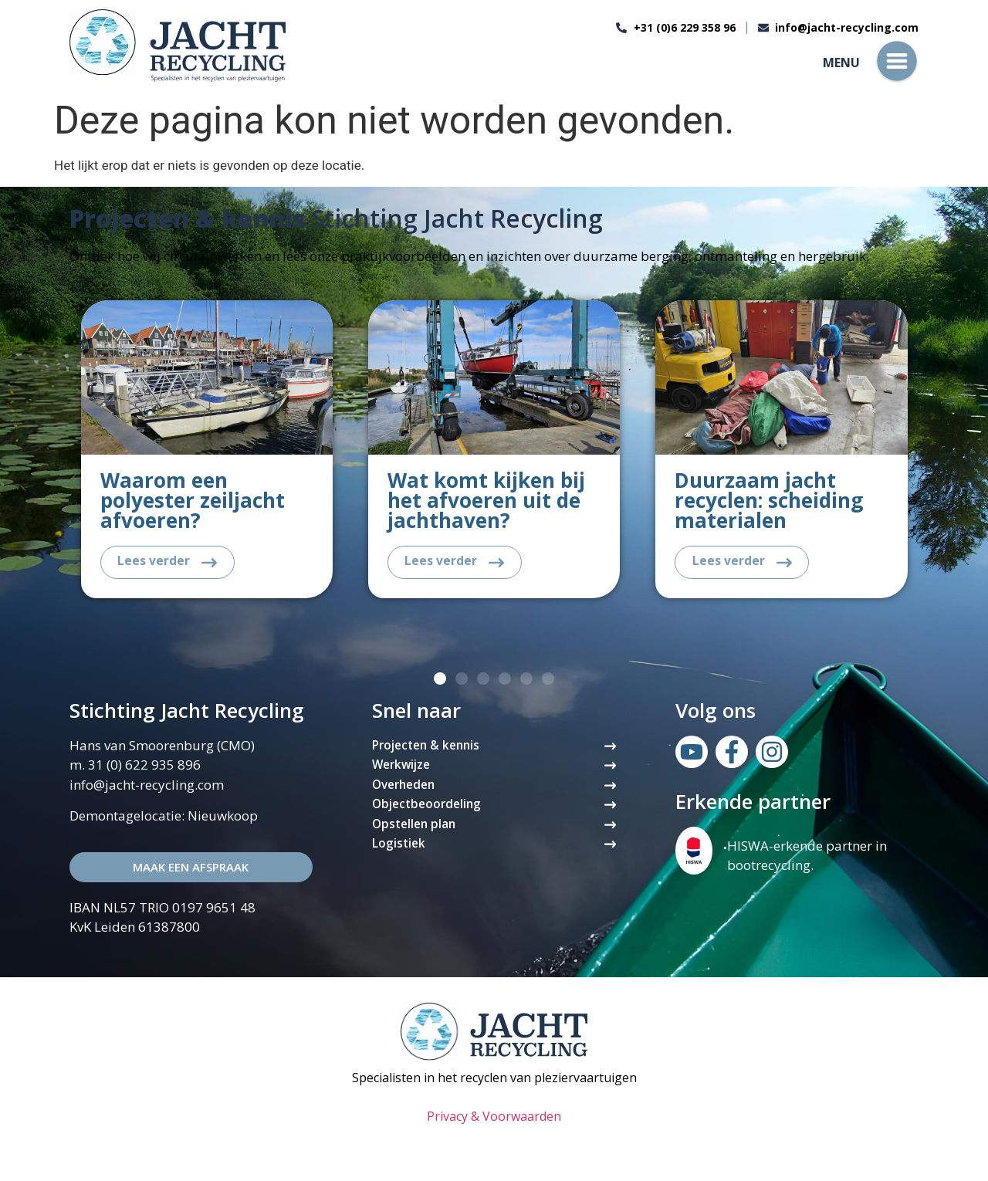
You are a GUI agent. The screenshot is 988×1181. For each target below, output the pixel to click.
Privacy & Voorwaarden (494, 1118)
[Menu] (897, 61)
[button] (440, 681)
